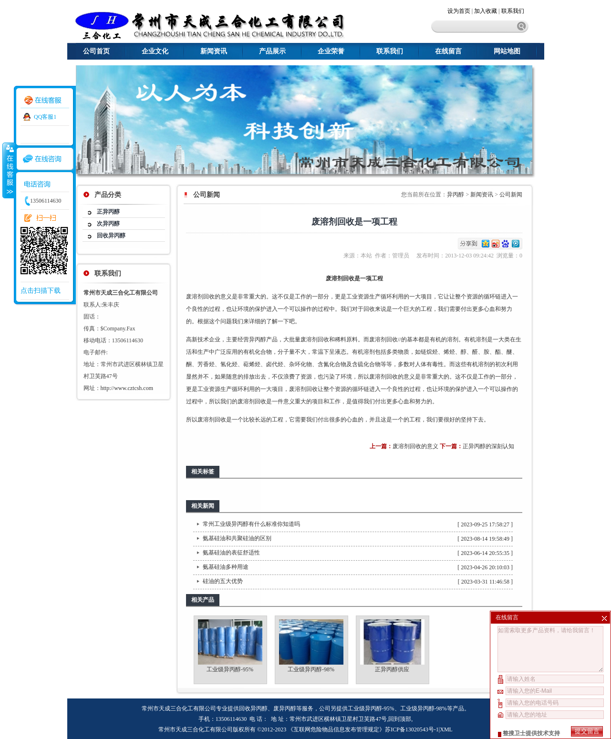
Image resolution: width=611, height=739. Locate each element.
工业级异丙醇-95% (230, 669)
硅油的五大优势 (223, 581)
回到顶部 (399, 719)
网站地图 (507, 51)
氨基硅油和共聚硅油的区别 (237, 538)
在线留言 (448, 51)
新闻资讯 (213, 51)
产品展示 (272, 51)
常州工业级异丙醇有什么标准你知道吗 (251, 524)
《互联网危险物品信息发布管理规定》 (336, 729)
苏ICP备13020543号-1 (412, 729)
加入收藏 (485, 11)
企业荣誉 (331, 51)
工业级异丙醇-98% (311, 669)
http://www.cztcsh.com (127, 388)
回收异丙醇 (111, 235)
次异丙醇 (108, 223)
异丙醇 (455, 194)
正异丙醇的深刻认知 (488, 446)
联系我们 (512, 11)
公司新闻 (510, 194)
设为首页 (459, 11)
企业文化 (155, 51)
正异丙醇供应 (392, 669)
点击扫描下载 (41, 290)
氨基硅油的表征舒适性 (231, 552)
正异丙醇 (108, 211)
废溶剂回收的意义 (415, 446)
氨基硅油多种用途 (226, 567)
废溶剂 (194, 296)
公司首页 (96, 51)
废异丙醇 (284, 708)
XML (446, 729)
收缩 (8, 170)
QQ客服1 (45, 116)
